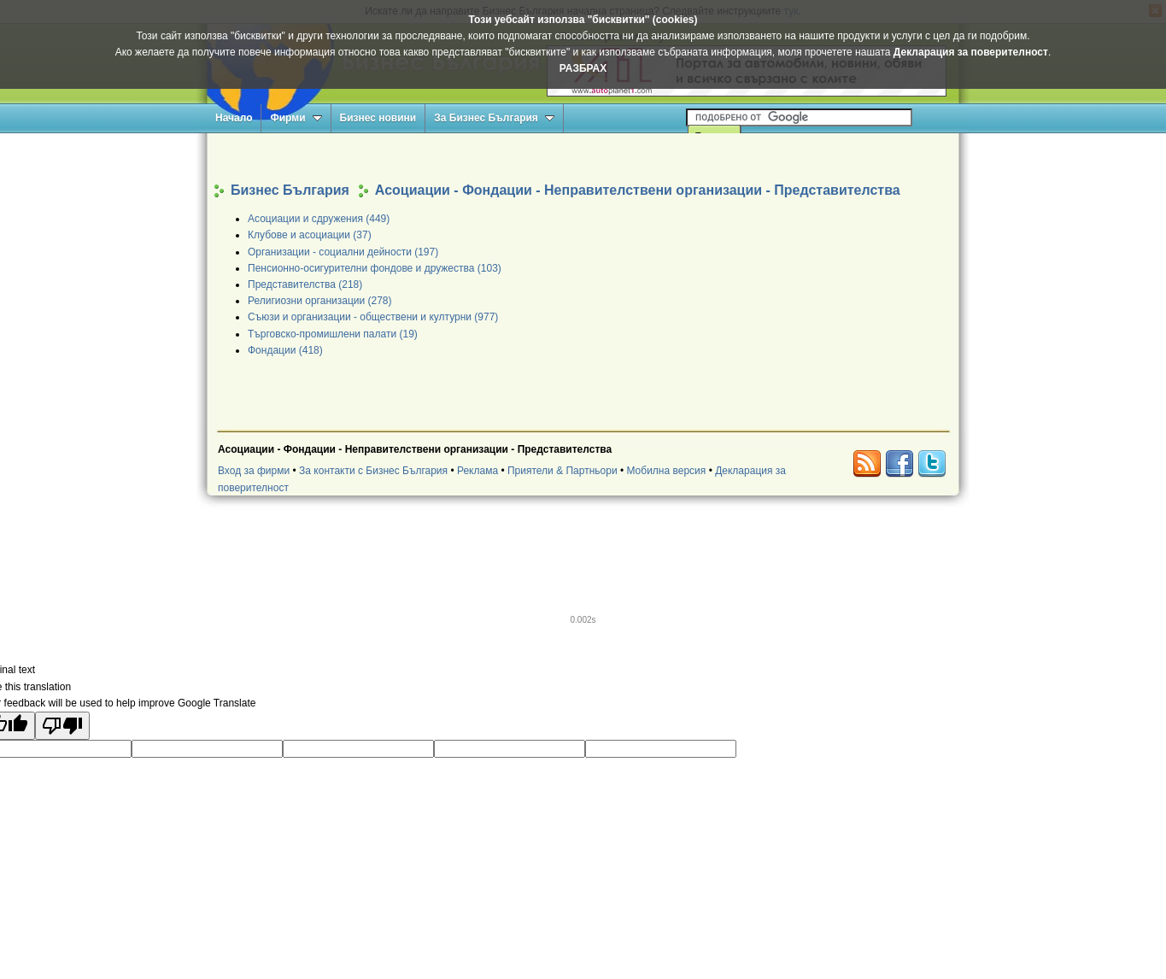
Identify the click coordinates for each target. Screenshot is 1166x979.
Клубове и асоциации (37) (310, 235)
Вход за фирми (254, 471)
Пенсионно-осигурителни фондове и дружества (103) (374, 268)
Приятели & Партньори (562, 471)
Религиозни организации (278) (320, 301)
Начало (233, 118)
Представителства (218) (305, 284)
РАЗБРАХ (583, 68)
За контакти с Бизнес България (373, 471)
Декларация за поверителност (971, 52)
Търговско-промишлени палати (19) (333, 334)
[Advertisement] (583, 156)
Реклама (477, 471)
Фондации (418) (285, 350)
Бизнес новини (378, 118)
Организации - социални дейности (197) (343, 252)
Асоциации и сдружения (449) (319, 219)
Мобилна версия (666, 471)
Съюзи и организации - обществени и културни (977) (373, 317)
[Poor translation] (62, 726)
